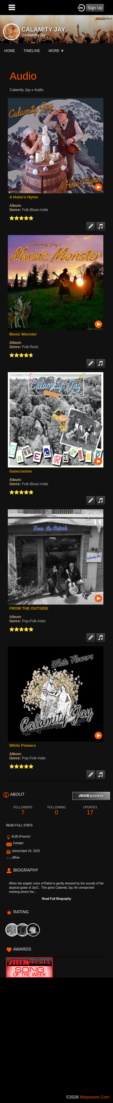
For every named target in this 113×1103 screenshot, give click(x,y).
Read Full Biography (56, 898)
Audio (38, 90)
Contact (18, 843)
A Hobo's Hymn (23, 197)
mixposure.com (94, 1097)
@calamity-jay (33, 35)
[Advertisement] (56, 1034)
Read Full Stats (19, 825)
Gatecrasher (20, 471)
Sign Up (94, 7)
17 (90, 811)
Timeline (32, 51)
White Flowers (22, 745)
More (56, 51)
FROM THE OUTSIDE (28, 608)
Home (9, 51)
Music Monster (23, 334)
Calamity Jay (20, 90)
